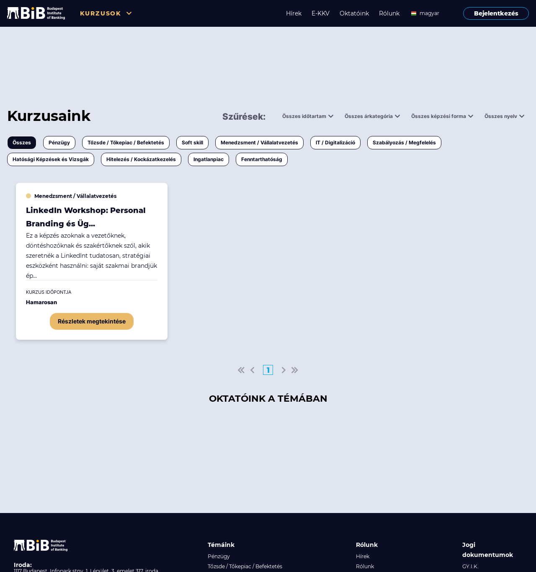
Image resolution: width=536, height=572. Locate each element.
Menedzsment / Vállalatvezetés (259, 142)
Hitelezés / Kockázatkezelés (141, 159)
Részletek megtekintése (92, 321)
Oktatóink (354, 13)
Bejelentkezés (496, 13)
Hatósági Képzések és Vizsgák (51, 159)
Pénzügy (59, 142)
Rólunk (389, 13)
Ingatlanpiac (208, 159)
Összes (22, 142)
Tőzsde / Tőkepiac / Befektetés (126, 142)
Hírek (294, 13)
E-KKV (321, 13)
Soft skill (192, 142)
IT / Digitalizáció (335, 142)
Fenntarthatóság (261, 159)
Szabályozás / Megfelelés (404, 142)
